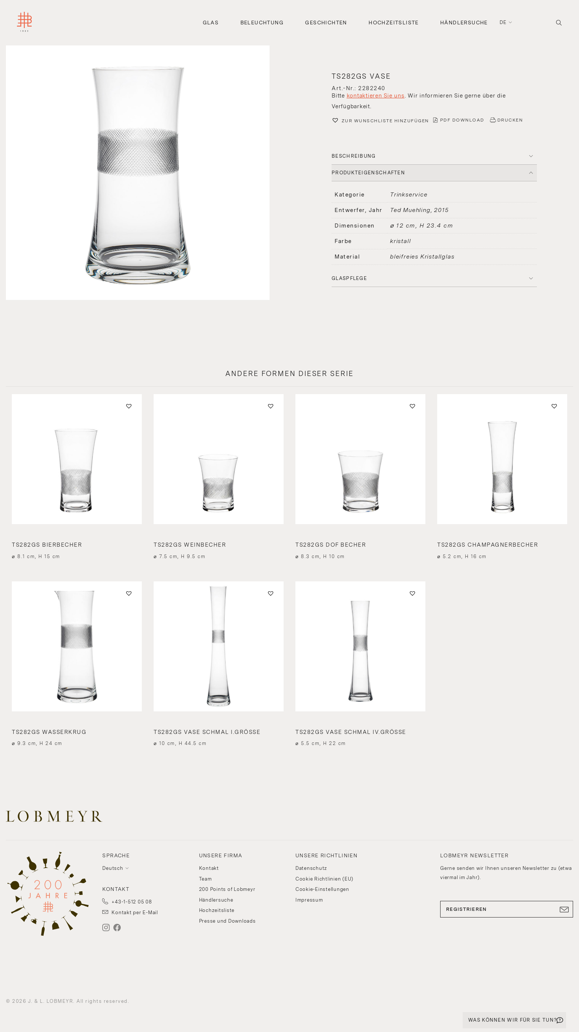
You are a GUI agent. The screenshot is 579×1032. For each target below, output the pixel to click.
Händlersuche (464, 22)
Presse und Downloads (227, 921)
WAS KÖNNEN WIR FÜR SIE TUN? (512, 1020)
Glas (211, 22)
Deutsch (112, 868)
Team (205, 879)
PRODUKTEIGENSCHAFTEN (368, 172)
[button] (145, 173)
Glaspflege (349, 278)
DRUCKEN (510, 120)
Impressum (309, 900)
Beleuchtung (262, 22)
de (503, 22)
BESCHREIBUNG (354, 156)
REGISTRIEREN (506, 909)
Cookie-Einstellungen (322, 889)
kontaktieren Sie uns (376, 95)
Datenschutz (311, 868)
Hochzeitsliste (394, 22)
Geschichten (326, 22)
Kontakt (209, 868)
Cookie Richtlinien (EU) (324, 879)
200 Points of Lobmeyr (227, 889)
